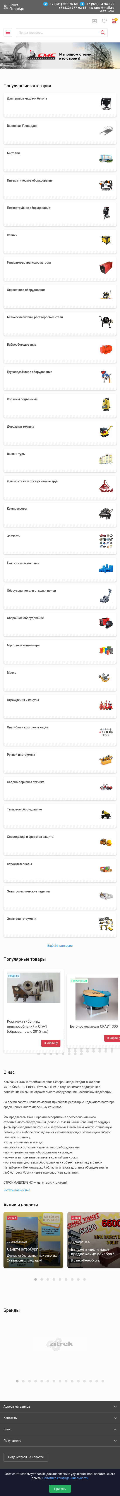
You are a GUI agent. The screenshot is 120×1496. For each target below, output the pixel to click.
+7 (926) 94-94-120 (100, 4)
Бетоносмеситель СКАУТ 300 (94, 1026)
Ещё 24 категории (60, 945)
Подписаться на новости (26, 1457)
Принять (60, 1489)
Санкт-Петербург (17, 6)
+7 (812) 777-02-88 (73, 7)
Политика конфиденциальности (65, 1478)
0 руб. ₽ (114, 21)
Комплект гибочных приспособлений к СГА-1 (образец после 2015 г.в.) (27, 1026)
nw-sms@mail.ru (101, 7)
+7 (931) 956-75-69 (64, 4)
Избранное (104, 21)
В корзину (51, 1043)
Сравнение (94, 21)
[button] (35, 1279)
